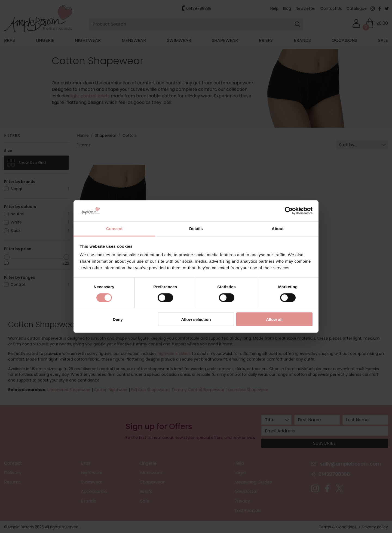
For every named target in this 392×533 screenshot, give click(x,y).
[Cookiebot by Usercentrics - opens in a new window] (289, 211)
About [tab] (278, 228)
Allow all (274, 319)
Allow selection (196, 319)
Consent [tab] (114, 228)
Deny (118, 319)
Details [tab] (196, 228)
